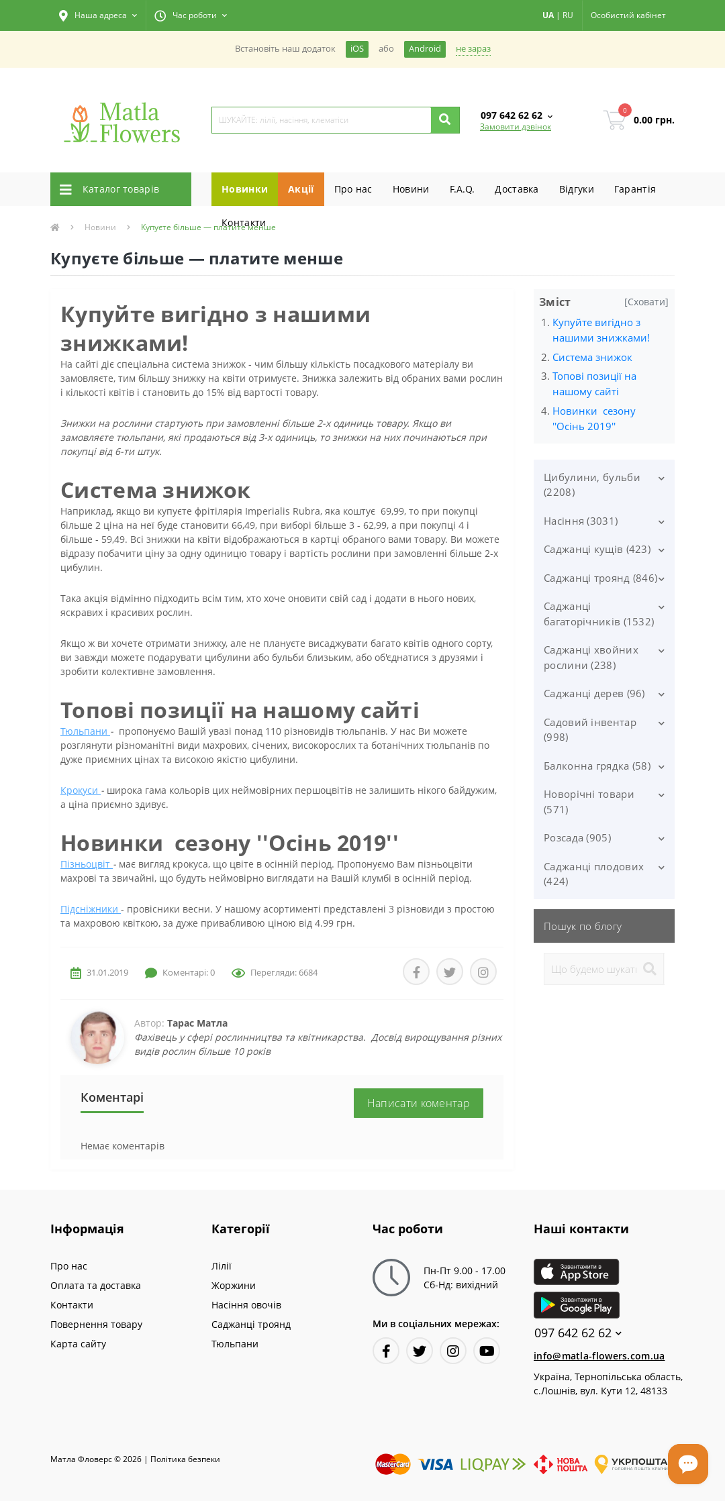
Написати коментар (418, 1103)
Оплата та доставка (95, 1285)
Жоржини (233, 1285)
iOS (357, 48)
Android (425, 48)
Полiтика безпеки (185, 1459)
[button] (98, 15)
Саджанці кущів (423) (597, 549)
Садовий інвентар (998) (590, 729)
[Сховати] (646, 301)
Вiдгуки (576, 189)
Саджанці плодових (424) (594, 874)
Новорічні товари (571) (589, 801)
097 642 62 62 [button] (578, 1333)
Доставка (516, 189)
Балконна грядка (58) (597, 765)
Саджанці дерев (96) (594, 693)
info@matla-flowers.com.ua (599, 1355)
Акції (301, 189)
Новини (411, 189)
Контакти (244, 222)
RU (568, 15)
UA (548, 15)
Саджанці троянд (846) (600, 577)
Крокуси (80, 790)
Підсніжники (90, 908)
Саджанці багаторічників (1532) (599, 613)
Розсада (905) (577, 837)
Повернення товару (96, 1324)
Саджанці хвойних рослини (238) (591, 657)
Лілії (221, 1265)
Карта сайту (78, 1343)
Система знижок (592, 357)
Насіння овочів (246, 1304)
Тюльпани (85, 731)
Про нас (353, 189)
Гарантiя (635, 189)
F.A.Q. (462, 189)
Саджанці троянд (251, 1324)
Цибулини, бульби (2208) (592, 484)
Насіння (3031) (581, 520)
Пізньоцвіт (86, 864)
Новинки (245, 189)
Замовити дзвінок (515, 126)
